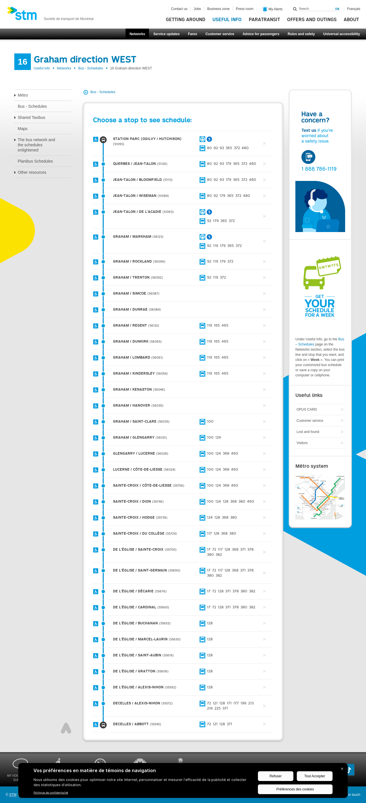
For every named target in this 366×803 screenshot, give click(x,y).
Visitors (302, 443)
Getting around (185, 19)
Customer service (219, 34)
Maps (22, 128)
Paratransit (264, 19)
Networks (137, 34)
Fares (192, 34)
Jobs (197, 9)
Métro (23, 95)
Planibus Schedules (35, 161)
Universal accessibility (341, 34)
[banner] (50, 15)
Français (353, 9)
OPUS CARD (307, 410)
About (351, 19)
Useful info (227, 19)
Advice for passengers (260, 34)
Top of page (66, 728)
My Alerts (272, 9)
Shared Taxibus (31, 117)
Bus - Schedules (90, 68)
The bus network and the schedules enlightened (36, 144)
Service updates (166, 34)
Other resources (32, 172)
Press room (244, 9)
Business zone (218, 9)
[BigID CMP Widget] (183, 782)
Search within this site (295, 9)
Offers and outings (312, 19)
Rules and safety (301, 34)
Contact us (179, 9)
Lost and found (308, 432)
